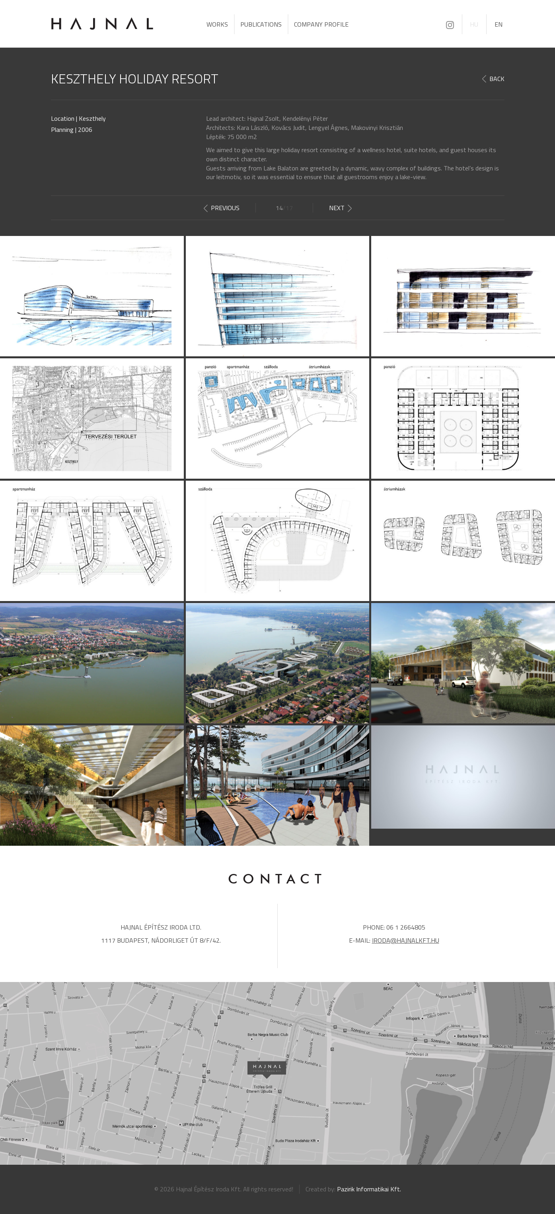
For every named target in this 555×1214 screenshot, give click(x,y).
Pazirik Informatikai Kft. (369, 1189)
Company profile (321, 24)
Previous (225, 208)
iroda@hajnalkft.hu (405, 940)
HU (474, 24)
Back (496, 79)
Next (337, 208)
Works (217, 24)
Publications (261, 24)
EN (498, 24)
